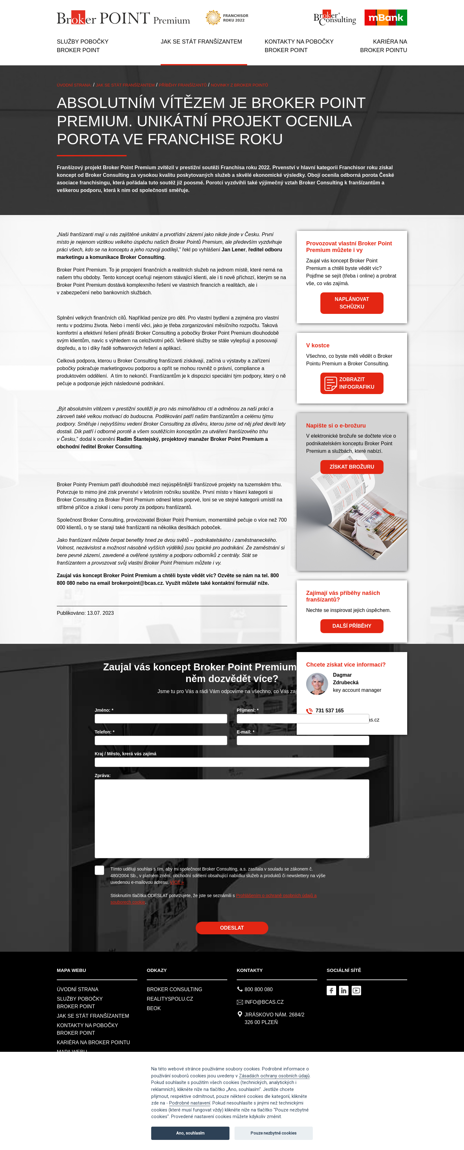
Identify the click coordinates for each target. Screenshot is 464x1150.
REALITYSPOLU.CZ (170, 999)
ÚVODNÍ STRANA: (74, 85)
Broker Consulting (174, 989)
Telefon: (105, 731)
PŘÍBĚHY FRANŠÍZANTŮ (182, 85)
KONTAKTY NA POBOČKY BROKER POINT (299, 46)
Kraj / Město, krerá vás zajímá (125, 753)
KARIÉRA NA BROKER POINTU (383, 46)
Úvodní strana (77, 989)
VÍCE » (177, 882)
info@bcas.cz (264, 1002)
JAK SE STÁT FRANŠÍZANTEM (201, 42)
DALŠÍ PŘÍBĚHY (352, 626)
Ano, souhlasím (190, 1133)
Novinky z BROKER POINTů (239, 85)
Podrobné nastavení (189, 1103)
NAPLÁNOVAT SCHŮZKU (352, 302)
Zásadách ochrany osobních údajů (274, 1076)
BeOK (154, 1008)
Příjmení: (248, 710)
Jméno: (104, 710)
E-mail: (245, 731)
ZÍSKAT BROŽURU (352, 467)
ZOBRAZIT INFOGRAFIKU (356, 383)
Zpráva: (103, 775)
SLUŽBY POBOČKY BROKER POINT (83, 46)
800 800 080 (259, 989)
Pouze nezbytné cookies (273, 1133)
